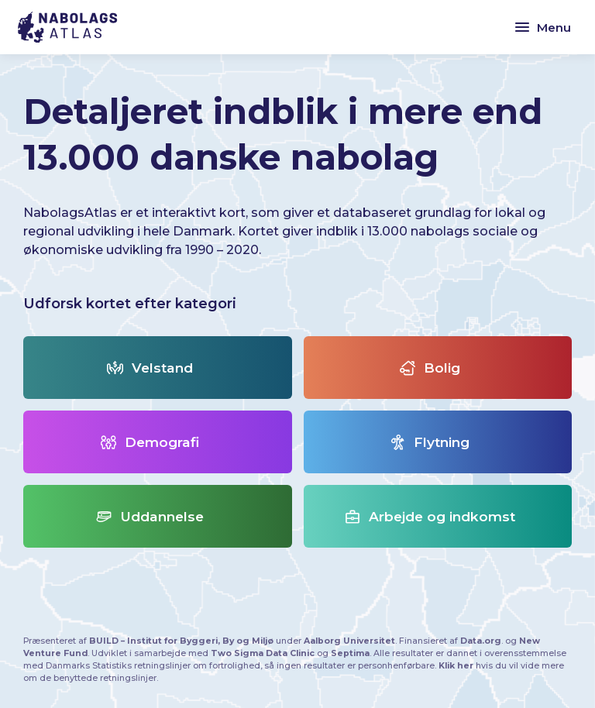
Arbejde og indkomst (430, 516)
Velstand (150, 367)
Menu (542, 27)
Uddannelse (150, 516)
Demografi (150, 442)
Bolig (430, 367)
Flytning (429, 442)
